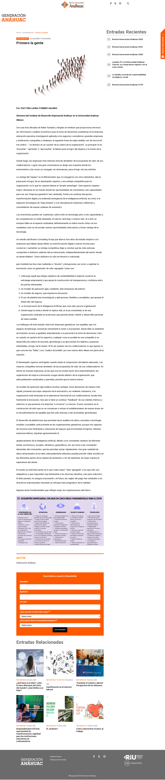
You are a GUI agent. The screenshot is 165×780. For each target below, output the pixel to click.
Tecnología (153, 17)
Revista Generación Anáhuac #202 (127, 39)
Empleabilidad (105, 17)
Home (18, 33)
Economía (91, 17)
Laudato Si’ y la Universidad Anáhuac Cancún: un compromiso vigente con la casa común (129, 64)
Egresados (48, 17)
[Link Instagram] (104, 757)
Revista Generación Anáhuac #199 (127, 85)
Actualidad (61, 17)
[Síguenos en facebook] (111, 3)
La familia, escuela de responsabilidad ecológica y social (129, 75)
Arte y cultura (76, 17)
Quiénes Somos (55, 756)
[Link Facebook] (94, 757)
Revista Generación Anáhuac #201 (127, 47)
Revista (37, 17)
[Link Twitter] (99, 757)
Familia (117, 17)
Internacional (130, 17)
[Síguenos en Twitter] (115, 3)
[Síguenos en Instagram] (120, 3)
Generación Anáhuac (26, 562)
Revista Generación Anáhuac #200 (127, 54)
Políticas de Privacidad (58, 760)
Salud (142, 17)
